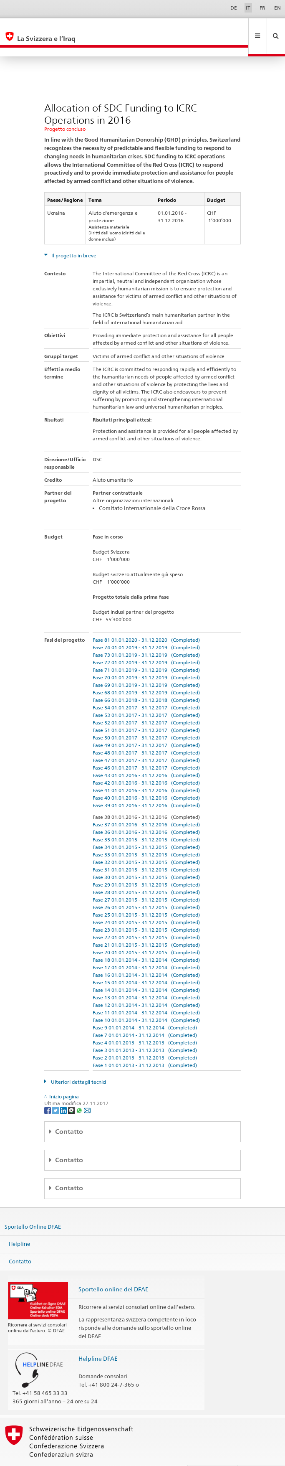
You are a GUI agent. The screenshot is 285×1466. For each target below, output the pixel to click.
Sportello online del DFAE (113, 1271)
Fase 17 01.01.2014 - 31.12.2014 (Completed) (146, 949)
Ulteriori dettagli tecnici (78, 1064)
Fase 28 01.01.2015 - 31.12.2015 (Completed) (146, 874)
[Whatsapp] (80, 1092)
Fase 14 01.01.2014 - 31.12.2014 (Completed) (146, 972)
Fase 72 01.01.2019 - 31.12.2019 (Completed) (146, 644)
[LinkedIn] (64, 1092)
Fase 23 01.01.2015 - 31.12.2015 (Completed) (146, 912)
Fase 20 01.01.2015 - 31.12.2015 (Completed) (146, 934)
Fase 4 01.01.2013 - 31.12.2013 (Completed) (145, 1024)
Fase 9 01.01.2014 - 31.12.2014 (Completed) (145, 1009)
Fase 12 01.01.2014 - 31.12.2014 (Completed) (146, 987)
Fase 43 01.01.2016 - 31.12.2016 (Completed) (146, 757)
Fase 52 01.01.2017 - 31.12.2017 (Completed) (146, 704)
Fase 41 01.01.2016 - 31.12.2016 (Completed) (146, 772)
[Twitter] (56, 1092)
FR (262, 8)
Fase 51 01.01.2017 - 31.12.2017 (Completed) (146, 712)
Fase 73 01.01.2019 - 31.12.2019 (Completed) (146, 637)
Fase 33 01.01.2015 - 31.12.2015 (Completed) (146, 836)
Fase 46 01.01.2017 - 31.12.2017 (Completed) (146, 749)
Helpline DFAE (98, 1340)
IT (248, 8)
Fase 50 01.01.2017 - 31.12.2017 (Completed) (146, 719)
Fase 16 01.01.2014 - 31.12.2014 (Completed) (146, 957)
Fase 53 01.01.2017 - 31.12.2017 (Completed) (146, 697)
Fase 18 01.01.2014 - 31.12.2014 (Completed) (146, 942)
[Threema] (72, 1092)
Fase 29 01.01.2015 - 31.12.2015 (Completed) (146, 866)
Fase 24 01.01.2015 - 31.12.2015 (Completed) (146, 904)
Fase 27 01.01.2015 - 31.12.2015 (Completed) (146, 881)
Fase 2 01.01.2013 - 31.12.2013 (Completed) (145, 1039)
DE (233, 8)
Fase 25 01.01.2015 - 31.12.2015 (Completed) (146, 896)
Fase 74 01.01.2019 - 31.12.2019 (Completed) (146, 629)
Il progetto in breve (73, 237)
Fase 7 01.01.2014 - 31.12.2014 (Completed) (145, 1017)
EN (277, 8)
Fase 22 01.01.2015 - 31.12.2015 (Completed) (146, 919)
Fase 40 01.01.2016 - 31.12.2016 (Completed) (146, 780)
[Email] (87, 1092)
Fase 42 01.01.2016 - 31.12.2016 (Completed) (146, 764)
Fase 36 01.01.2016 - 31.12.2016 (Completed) (146, 814)
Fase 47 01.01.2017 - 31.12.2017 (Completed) (146, 742)
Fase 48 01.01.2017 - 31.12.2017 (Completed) (146, 734)
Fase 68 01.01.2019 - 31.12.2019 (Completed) (146, 674)
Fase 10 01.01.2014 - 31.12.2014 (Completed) (146, 1002)
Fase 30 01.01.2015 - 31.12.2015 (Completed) (146, 859)
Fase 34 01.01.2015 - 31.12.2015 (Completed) (146, 829)
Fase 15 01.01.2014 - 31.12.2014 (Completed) (146, 964)
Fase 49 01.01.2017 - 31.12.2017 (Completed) (146, 727)
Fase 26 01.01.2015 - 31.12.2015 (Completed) (146, 889)
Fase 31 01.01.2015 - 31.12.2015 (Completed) (146, 851)
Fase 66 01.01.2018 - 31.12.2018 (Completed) (146, 682)
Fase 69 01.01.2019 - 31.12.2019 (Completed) (146, 667)
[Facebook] (48, 1092)
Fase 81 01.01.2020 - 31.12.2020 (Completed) (146, 622)
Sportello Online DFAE (33, 1208)
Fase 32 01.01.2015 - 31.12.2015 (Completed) (146, 844)
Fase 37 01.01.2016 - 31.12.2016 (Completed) (146, 806)
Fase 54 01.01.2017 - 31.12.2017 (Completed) (146, 689)
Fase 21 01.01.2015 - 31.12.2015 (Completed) (146, 927)
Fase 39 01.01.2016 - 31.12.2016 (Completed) (146, 787)
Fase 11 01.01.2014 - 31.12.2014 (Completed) (146, 994)
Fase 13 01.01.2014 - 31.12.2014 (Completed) (146, 979)
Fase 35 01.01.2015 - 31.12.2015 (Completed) (146, 821)
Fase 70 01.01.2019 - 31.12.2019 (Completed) (146, 659)
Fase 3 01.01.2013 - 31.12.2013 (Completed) (145, 1032)
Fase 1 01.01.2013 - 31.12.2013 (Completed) (145, 1047)
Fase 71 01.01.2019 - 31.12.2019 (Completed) (146, 652)
